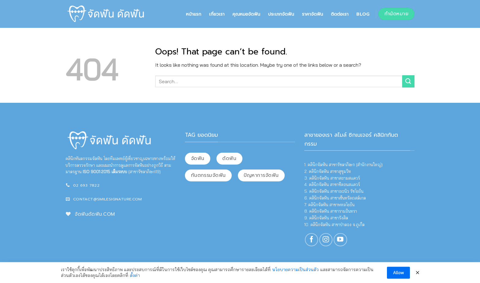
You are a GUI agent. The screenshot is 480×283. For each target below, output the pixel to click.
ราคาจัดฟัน (312, 14)
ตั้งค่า (135, 277)
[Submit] (408, 81)
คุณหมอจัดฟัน (246, 14)
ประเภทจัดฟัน (281, 14)
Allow (398, 274)
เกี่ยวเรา (217, 14)
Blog (362, 14)
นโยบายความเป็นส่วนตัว (295, 271)
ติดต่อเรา (340, 14)
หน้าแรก (193, 14)
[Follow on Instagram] (325, 239)
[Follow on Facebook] (311, 239)
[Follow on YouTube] (340, 239)
